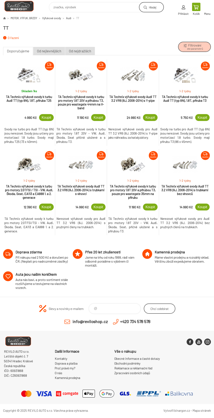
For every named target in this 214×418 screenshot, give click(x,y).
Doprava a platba (66, 363)
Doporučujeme (18, 51)
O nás (58, 373)
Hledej (152, 7)
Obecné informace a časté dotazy (137, 358)
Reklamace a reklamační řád (133, 368)
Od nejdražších (80, 51)
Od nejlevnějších (49, 51)
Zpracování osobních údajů (132, 373)
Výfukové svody (51, 18)
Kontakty (61, 358)
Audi (68, 18)
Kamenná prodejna (67, 378)
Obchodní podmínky (127, 363)
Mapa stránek (201, 410)
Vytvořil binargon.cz (176, 410)
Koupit (46, 117)
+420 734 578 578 (135, 321)
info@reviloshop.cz (90, 321)
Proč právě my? (65, 368)
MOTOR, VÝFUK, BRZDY (24, 18)
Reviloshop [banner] (21, 6)
